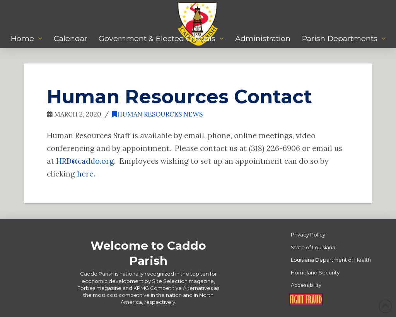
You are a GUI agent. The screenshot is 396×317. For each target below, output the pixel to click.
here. (86, 173)
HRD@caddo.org (85, 161)
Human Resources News (157, 114)
